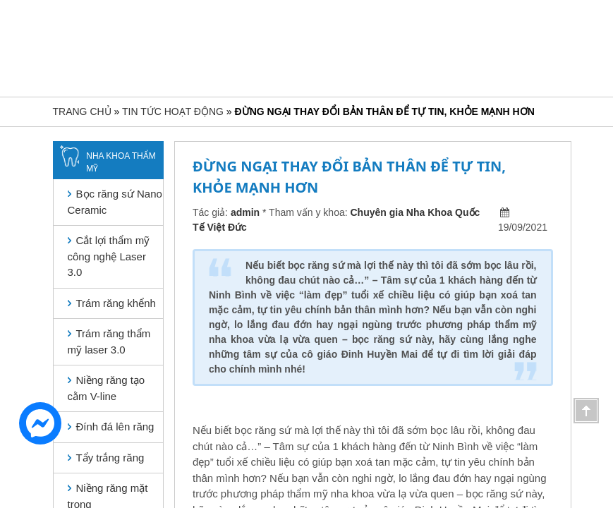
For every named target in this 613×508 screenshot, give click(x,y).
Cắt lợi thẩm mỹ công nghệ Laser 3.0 (109, 256)
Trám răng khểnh (116, 303)
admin (245, 212)
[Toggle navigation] (54, 46)
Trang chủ (82, 111)
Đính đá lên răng (115, 427)
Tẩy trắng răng (110, 458)
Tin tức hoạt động (173, 111)
